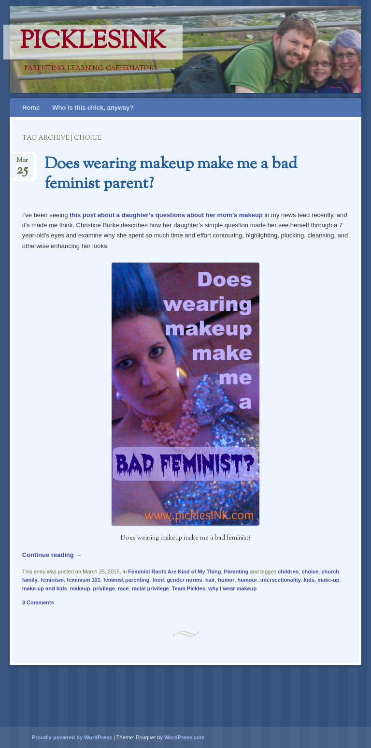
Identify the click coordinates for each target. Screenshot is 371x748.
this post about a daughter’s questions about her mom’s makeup (166, 215)
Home (31, 107)
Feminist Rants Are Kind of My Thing (174, 571)
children (288, 571)
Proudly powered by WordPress (72, 737)
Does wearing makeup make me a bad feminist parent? (170, 174)
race (123, 588)
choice (309, 571)
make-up (328, 580)
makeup (80, 588)
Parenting (236, 571)
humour (247, 580)
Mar (22, 163)
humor (226, 580)
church (330, 571)
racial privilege (150, 588)
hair (210, 580)
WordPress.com (184, 737)
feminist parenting (126, 580)
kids (309, 580)
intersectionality (280, 580)
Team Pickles (188, 588)
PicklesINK (93, 42)
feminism (52, 580)
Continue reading (52, 554)
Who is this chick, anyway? (92, 107)
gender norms (184, 580)
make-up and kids (44, 588)
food (158, 580)
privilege (104, 588)
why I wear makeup (232, 588)
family (30, 580)
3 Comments (38, 602)
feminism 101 (83, 580)
